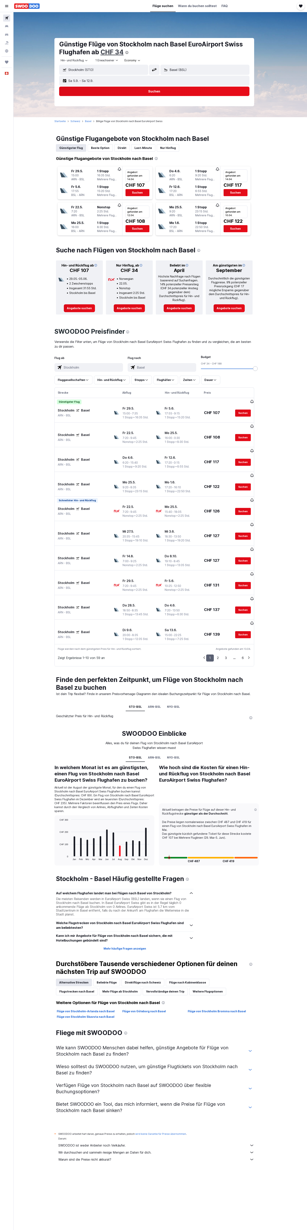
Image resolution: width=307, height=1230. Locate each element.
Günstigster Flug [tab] (77, 148)
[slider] (261, 368)
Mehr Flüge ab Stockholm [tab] (126, 952)
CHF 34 (118, 52)
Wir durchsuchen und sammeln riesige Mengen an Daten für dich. (162, 1113)
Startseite (66, 121)
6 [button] (249, 619)
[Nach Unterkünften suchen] (7, 26)
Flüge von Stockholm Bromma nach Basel (223, 972)
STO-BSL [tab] (141, 667)
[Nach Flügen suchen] (7, 18)
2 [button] (224, 619)
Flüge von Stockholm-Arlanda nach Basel (92, 972)
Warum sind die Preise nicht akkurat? (162, 1120)
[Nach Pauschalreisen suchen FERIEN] (7, 43)
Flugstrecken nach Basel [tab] (82, 952)
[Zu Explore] (7, 51)
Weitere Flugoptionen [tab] (214, 952)
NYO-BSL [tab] (179, 667)
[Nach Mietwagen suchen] (7, 34)
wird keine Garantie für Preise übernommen (166, 1094)
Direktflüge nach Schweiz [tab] (149, 943)
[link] (85, 308)
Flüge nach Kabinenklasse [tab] (193, 943)
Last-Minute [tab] (149, 148)
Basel (94, 121)
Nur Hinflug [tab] (174, 148)
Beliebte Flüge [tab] (113, 943)
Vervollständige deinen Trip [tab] (171, 952)
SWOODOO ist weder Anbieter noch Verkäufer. (162, 1106)
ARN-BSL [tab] (160, 667)
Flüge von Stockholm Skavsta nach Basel (91, 977)
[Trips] (7, 62)
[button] (6, 6)
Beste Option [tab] (106, 148)
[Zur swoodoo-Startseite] (27, 6)
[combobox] (80, 60)
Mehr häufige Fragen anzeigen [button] (130, 909)
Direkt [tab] (128, 148)
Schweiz (81, 121)
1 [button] (216, 619)
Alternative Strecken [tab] (80, 943)
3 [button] (232, 619)
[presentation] (133, 52)
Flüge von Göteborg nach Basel (150, 972)
